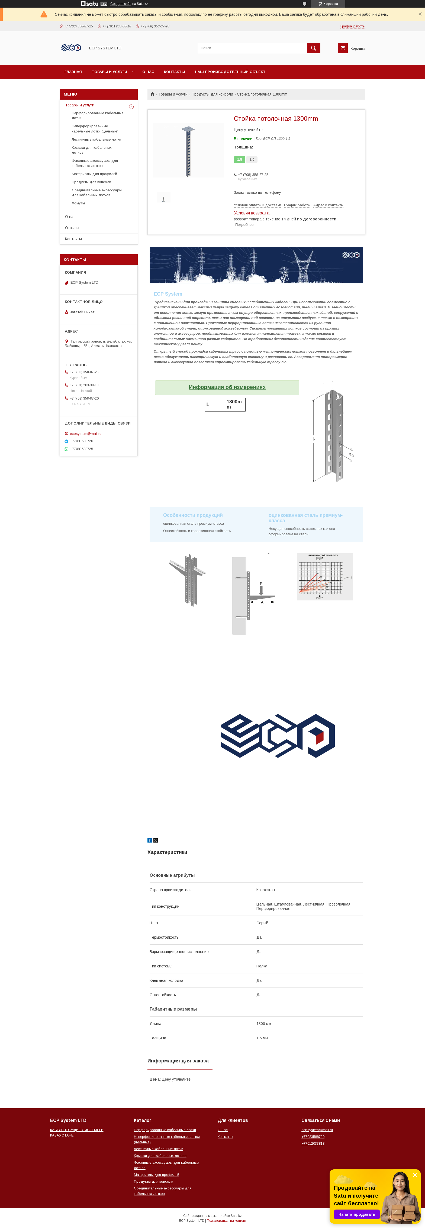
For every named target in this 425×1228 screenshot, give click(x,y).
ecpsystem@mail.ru (85, 433)
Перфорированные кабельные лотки (97, 115)
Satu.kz (236, 1216)
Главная (73, 72)
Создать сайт (120, 4)
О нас (148, 72)
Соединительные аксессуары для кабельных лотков (97, 192)
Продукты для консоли (212, 94)
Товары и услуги (109, 72)
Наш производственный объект (230, 72)
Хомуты (78, 203)
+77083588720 (312, 1137)
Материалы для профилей (94, 174)
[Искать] (313, 48)
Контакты (174, 72)
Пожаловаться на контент (226, 1221)
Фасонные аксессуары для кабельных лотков (95, 163)
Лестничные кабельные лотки (96, 139)
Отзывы (72, 228)
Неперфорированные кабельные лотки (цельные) (95, 128)
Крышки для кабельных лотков (92, 149)
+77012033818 (312, 1143)
